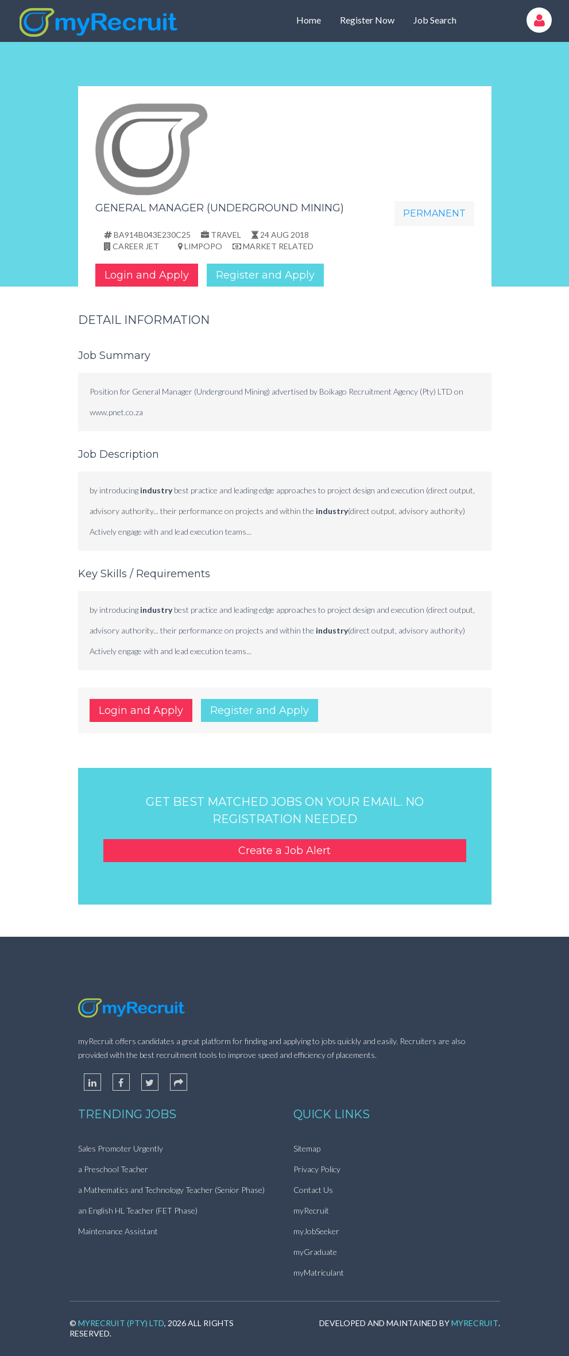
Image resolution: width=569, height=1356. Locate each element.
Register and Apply (265, 275)
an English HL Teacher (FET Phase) (138, 1210)
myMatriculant (318, 1272)
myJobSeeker (316, 1231)
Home (308, 19)
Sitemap (306, 1148)
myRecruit (311, 1210)
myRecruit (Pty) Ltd (121, 1323)
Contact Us (313, 1190)
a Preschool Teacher (113, 1169)
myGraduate (315, 1252)
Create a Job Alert (284, 850)
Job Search (434, 19)
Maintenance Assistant (118, 1231)
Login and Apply (146, 275)
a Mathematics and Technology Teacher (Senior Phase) (171, 1190)
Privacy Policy (316, 1169)
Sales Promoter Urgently (120, 1148)
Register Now (367, 19)
